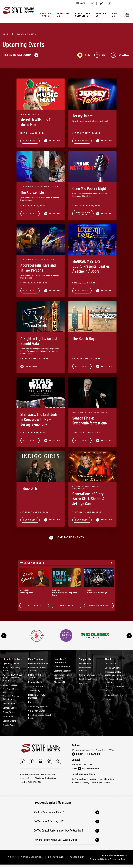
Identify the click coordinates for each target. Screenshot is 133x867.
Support (101, 14)
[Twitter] (22, 761)
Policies (32, 702)
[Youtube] (40, 761)
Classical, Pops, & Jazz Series (11, 698)
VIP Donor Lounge (36, 711)
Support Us (85, 659)
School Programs (62, 666)
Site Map (11, 857)
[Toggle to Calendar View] (120, 55)
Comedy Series (10, 708)
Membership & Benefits (86, 669)
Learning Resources (63, 671)
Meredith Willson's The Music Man (37, 122)
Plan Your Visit (36, 659)
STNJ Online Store (114, 695)
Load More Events (70, 537)
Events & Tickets (13, 659)
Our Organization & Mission (114, 680)
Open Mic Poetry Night (89, 188)
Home (5, 34)
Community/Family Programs (63, 676)
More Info (55, 141)
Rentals (108, 691)
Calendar (127, 15)
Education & (82, 14)
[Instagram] (49, 761)
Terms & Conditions (32, 857)
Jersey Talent (82, 116)
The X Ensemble (32, 192)
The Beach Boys (84, 338)
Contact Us (110, 699)
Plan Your (63, 14)
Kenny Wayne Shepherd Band (65, 594)
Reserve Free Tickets (83, 214)
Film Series (8, 716)
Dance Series (9, 712)
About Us (109, 659)
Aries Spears (26, 592)
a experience (114, 855)
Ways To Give (85, 683)
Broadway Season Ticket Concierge (39, 716)
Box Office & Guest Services (37, 669)
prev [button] (3, 635)
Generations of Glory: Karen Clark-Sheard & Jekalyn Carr (88, 499)
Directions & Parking (38, 663)
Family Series (9, 703)
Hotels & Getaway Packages (36, 696)
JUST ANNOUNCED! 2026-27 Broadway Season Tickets (12, 678)
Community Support (88, 675)
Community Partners (38, 706)
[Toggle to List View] (100, 55)
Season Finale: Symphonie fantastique (89, 420)
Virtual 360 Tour (36, 686)
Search (123, 3)
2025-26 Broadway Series (11, 669)
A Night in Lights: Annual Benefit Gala (38, 341)
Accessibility (34, 691)
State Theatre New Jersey (18, 11)
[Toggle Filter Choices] (21, 55)
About (116, 14)
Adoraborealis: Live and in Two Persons (38, 268)
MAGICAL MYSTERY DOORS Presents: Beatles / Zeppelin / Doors (91, 266)
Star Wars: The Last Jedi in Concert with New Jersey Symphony (38, 419)
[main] (66, 322)
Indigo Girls (29, 488)
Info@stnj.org (90, 768)
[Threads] (58, 761)
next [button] (129, 635)
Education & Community (60, 661)
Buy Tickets (30, 141)
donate (80, 3)
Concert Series (10, 685)
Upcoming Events (11, 663)
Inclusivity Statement (115, 686)
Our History (110, 663)
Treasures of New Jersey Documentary (115, 673)
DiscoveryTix (60, 682)
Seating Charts (35, 682)
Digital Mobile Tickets (34, 676)
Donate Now (85, 663)
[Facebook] (31, 761)
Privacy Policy (56, 857)
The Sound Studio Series (11, 690)
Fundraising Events (88, 679)
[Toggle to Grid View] (83, 55)
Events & (45, 14)
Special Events (9, 725)
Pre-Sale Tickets (98, 606)
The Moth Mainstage (96, 592)
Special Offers (9, 721)
